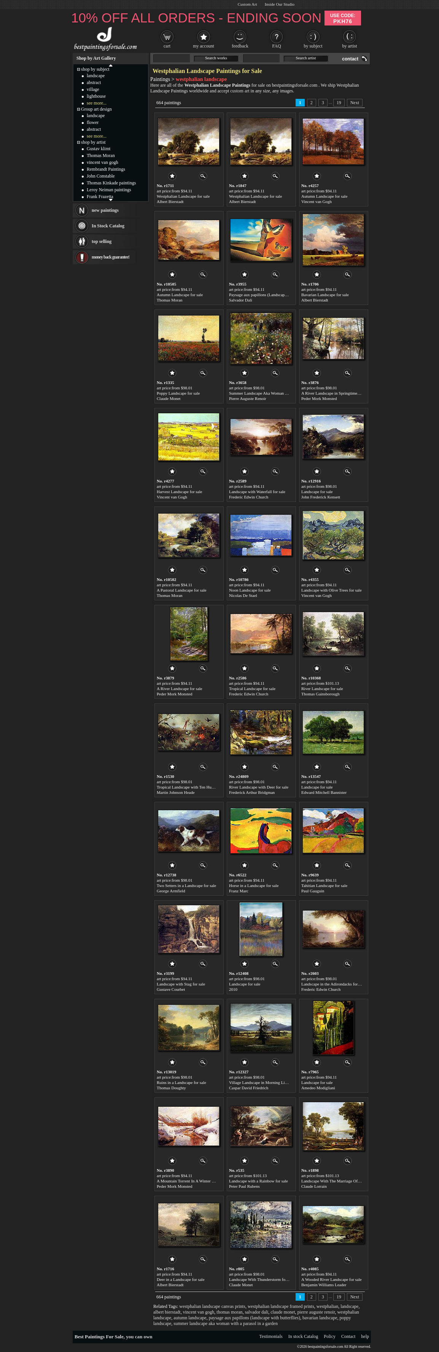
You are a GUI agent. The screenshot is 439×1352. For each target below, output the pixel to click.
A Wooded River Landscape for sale (331, 1279)
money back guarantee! (110, 257)
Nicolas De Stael (243, 595)
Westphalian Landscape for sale (183, 196)
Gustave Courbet (171, 989)
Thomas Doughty (171, 1087)
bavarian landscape (319, 1317)
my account (203, 46)
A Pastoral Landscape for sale (182, 590)
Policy (330, 1336)
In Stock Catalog (108, 226)
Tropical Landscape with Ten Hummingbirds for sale (201, 787)
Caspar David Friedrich (248, 1087)
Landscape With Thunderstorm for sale (261, 1279)
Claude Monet (169, 398)
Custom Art (247, 4)
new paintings (105, 210)
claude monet (282, 1312)
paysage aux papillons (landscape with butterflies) (254, 1317)
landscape (349, 1306)
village (93, 89)
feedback (240, 46)
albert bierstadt (167, 1312)
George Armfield (171, 891)
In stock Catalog (303, 1336)
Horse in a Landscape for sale (253, 885)
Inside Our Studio (279, 4)
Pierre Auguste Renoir (247, 398)
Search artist (306, 58)
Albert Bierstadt (170, 201)
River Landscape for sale (322, 688)
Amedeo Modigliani (318, 1087)
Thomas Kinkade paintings (111, 183)
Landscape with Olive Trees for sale (331, 590)
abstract (94, 82)
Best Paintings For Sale (99, 1336)
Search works (216, 58)
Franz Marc (238, 891)
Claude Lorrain (314, 1186)
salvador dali (257, 1312)
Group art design (96, 109)
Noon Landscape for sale (250, 590)
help (365, 1336)
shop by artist (93, 142)
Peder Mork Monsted (319, 398)
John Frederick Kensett (320, 497)
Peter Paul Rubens (244, 1186)
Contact (348, 1336)
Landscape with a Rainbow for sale (258, 1181)
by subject (313, 46)
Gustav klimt (98, 148)
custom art (239, 91)
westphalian (327, 1306)
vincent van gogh (199, 1312)
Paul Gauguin (312, 891)
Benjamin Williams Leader (324, 1284)
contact (350, 59)
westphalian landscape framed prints (281, 1306)
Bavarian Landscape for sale (325, 294)
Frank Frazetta (100, 196)
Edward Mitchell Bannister (324, 792)
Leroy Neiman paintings (109, 189)
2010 (233, 989)
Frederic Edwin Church (248, 497)
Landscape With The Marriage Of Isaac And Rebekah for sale (352, 1181)
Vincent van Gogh (316, 201)
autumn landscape (189, 1317)
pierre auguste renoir (316, 1312)
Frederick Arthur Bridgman (252, 792)
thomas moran (229, 1312)
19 (339, 102)
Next (354, 102)
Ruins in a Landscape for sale (181, 1082)
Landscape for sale (316, 491)
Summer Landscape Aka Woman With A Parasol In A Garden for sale (287, 393)
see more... (97, 103)
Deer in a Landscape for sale (181, 1279)
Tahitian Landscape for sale (324, 885)
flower (93, 122)
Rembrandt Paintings (106, 169)
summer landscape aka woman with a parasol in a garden (225, 1323)
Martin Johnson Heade (176, 792)
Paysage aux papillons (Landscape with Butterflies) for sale (279, 294)
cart (167, 46)
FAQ (276, 46)
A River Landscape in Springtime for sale (336, 393)
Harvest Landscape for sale (179, 491)
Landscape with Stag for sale (181, 984)
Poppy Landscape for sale (178, 393)
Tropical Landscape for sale (252, 688)
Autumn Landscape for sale (324, 196)
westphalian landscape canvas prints (212, 1306)
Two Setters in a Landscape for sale (186, 885)
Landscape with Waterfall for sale (257, 491)
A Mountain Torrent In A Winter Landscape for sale (200, 1181)
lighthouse (96, 96)
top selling (101, 241)
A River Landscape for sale (179, 688)
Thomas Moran (170, 300)
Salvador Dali (240, 300)
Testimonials (271, 1336)
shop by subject (95, 69)
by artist (349, 46)
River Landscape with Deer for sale (258, 787)
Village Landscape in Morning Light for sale (266, 1082)
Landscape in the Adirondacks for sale (333, 984)
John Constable (101, 176)
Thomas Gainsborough (320, 694)
